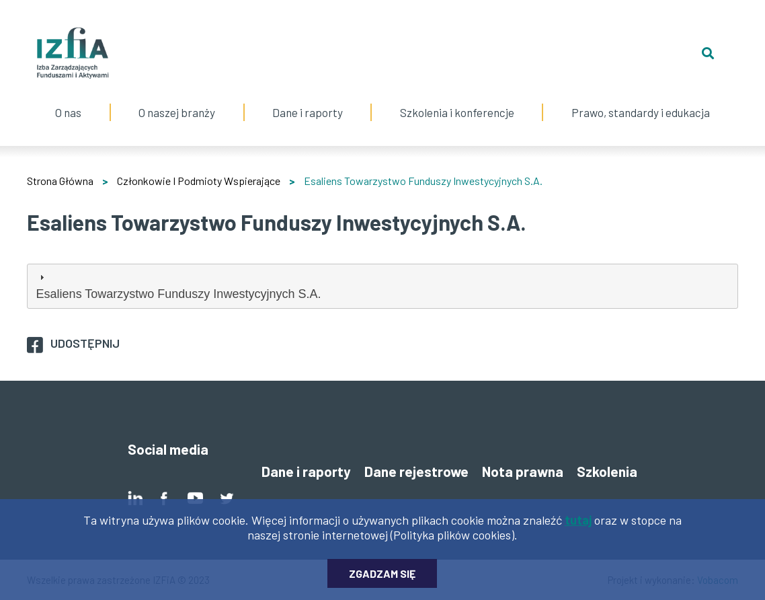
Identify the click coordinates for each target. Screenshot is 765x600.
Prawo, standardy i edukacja (640, 99)
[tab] (382, 286)
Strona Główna (60, 180)
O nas (68, 99)
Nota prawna (522, 471)
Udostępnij (85, 343)
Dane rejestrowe (416, 471)
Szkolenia (607, 471)
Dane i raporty (307, 112)
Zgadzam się (382, 578)
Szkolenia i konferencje (456, 99)
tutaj (578, 524)
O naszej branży (177, 99)
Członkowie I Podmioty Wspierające (198, 180)
